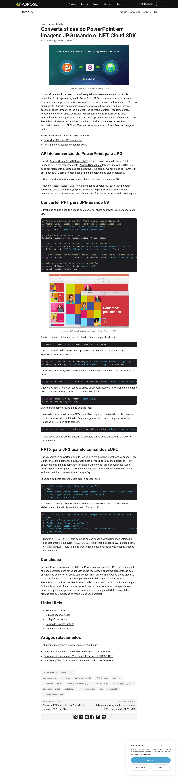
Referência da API (55, 610)
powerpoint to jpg (50, 678)
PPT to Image (102, 678)
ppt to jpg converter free (53, 694)
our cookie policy (146, 754)
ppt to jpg (66, 678)
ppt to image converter (52, 683)
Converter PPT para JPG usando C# (63, 140)
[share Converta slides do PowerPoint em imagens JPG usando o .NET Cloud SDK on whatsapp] (98, 717)
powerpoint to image (51, 689)
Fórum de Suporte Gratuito (60, 624)
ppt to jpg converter (83, 678)
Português (143, 4)
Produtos (72, 4)
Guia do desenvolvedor (58, 614)
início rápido (129, 193)
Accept (150, 760)
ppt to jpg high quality (109, 689)
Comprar (84, 4)
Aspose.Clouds (56, 24)
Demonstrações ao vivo (58, 628)
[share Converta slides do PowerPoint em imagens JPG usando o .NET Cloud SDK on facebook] (92, 717)
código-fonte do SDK (57, 619)
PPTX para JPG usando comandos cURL (65, 144)
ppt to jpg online (88, 689)
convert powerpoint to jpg (77, 683)
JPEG (124, 113)
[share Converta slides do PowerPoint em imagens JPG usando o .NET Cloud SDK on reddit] (87, 717)
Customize (140, 767)
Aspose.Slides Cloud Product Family (58, 672)
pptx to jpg (117, 678)
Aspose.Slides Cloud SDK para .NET (69, 161)
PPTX (97, 98)
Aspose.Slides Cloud (90, 165)
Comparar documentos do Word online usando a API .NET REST (78, 651)
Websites (108, 4)
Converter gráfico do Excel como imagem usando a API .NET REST (79, 660)
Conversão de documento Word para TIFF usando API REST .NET (78, 656)
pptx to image (70, 689)
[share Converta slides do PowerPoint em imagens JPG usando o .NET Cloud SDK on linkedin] (81, 717)
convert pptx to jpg (101, 683)
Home (25, 12)
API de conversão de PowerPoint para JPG (66, 135)
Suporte (96, 4)
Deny (161, 767)
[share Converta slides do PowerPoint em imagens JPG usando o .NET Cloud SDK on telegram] (104, 717)
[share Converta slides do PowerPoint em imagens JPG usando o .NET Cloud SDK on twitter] (75, 717)
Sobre (119, 4)
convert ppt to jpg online (123, 683)
